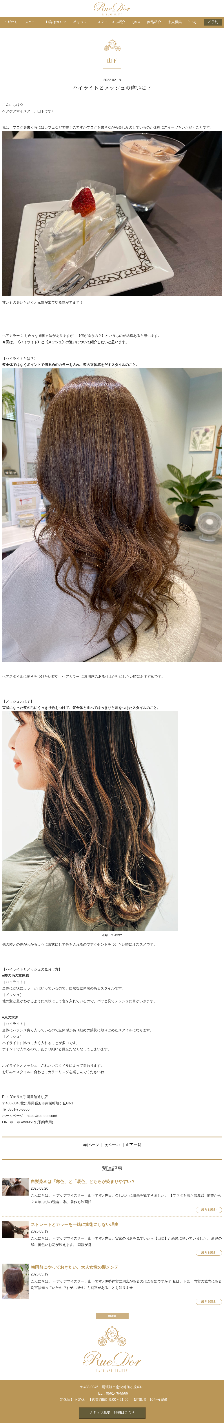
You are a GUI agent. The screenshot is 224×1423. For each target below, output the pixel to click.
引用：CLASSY (112, 935)
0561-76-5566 (117, 1393)
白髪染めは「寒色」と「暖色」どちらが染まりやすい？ (83, 1181)
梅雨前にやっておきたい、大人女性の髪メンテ (74, 1267)
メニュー (32, 22)
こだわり (11, 22)
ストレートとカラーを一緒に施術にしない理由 (74, 1224)
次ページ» (112, 1145)
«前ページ (91, 1145)
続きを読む (209, 1209)
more (112, 1316)
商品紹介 (154, 22)
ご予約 (213, 22)
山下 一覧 (133, 1145)
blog (192, 22)
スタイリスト (111, 22)
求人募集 (175, 22)
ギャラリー (82, 22)
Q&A (136, 22)
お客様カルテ (55, 22)
